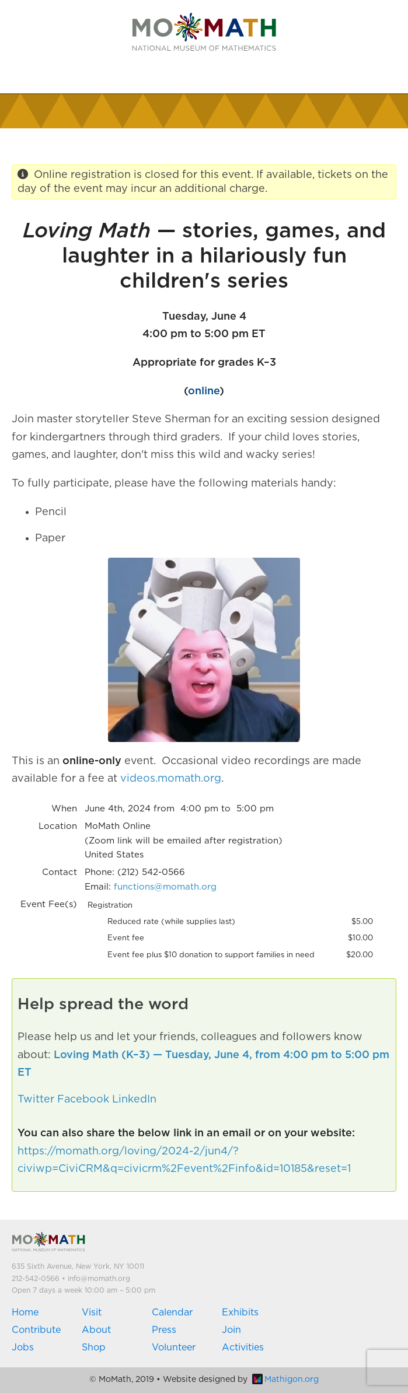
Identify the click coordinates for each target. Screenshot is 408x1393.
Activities (243, 1347)
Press (164, 1330)
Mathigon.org (285, 1380)
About (96, 1330)
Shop (94, 1347)
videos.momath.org (170, 779)
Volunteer (174, 1347)
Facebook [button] (83, 1099)
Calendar (172, 1312)
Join (231, 1330)
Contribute (36, 1330)
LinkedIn (134, 1099)
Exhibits (240, 1312)
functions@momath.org (165, 887)
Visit (92, 1312)
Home (25, 1312)
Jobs (23, 1347)
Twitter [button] (36, 1099)
